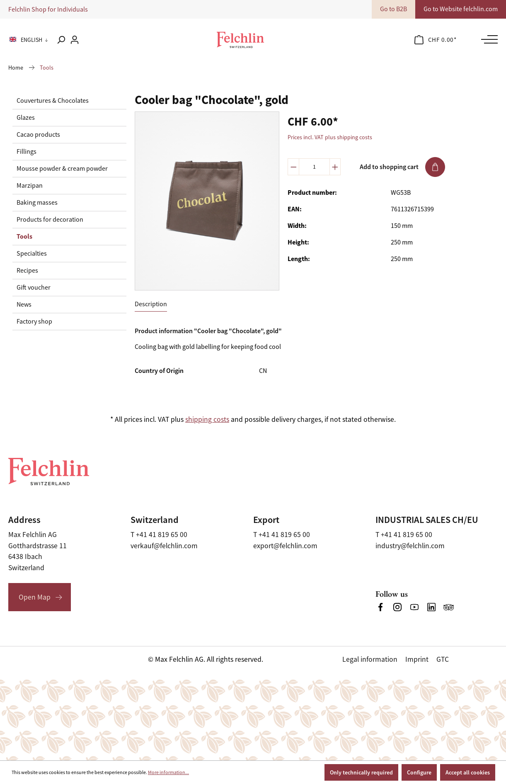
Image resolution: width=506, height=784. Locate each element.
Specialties (32, 253)
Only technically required (361, 772)
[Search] (60, 40)
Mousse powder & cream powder (62, 169)
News (24, 304)
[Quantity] (314, 166)
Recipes (27, 270)
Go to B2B (393, 9)
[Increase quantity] (335, 166)
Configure (419, 772)
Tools (24, 236)
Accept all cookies (467, 772)
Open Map (35, 597)
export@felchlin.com (285, 545)
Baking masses (37, 202)
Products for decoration (50, 219)
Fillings (26, 152)
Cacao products (38, 135)
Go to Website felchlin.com (461, 9)
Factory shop (34, 321)
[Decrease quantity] (293, 166)
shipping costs (207, 419)
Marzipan (30, 185)
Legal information (369, 659)
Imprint (417, 659)
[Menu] (487, 39)
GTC (442, 659)
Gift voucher (34, 287)
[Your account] (74, 40)
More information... (168, 772)
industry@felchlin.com (410, 545)
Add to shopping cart (402, 167)
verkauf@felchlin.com (164, 545)
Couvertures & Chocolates (53, 101)
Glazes (26, 118)
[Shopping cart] (435, 40)
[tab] (151, 304)
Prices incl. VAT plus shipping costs (330, 137)
